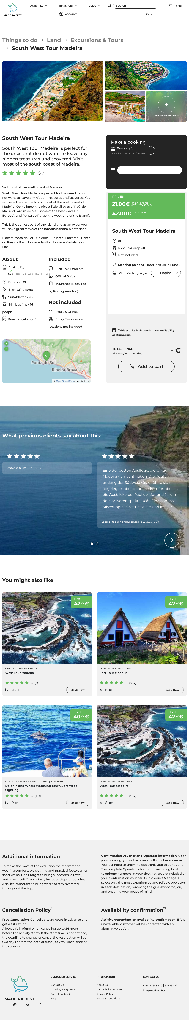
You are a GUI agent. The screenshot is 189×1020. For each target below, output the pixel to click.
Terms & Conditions (108, 998)
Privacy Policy (105, 994)
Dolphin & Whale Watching (32, 781)
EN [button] (147, 14)
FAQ (53, 998)
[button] (46, 5)
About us (102, 985)
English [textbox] (166, 273)
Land (54, 40)
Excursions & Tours (97, 40)
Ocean (9, 781)
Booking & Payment (63, 989)
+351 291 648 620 (152, 985)
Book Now (78, 689)
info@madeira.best (154, 990)
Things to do (19, 40)
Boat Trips (56, 781)
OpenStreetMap (65, 381)
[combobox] (166, 273)
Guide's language (129, 273)
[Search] (135, 6)
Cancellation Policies (109, 989)
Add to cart (146, 366)
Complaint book (60, 994)
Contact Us (57, 985)
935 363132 (171, 985)
